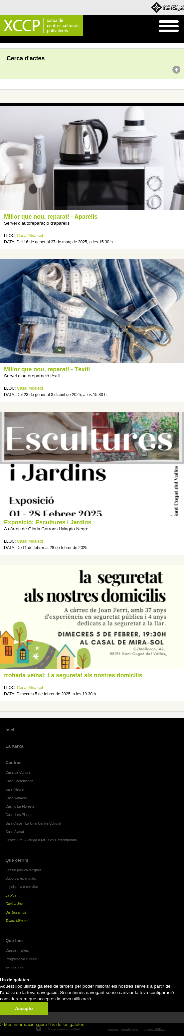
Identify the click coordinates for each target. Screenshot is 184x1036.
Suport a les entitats (21, 878)
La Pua (11, 895)
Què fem (14, 940)
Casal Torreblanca (19, 781)
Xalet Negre (15, 789)
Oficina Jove (15, 904)
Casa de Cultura (18, 772)
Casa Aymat (15, 832)
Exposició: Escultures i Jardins (47, 522)
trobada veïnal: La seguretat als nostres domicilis (73, 675)
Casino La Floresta (20, 806)
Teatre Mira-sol (17, 921)
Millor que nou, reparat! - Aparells (50, 216)
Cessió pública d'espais (24, 870)
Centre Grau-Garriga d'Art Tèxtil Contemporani (41, 840)
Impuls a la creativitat (22, 887)
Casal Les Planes (19, 815)
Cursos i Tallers (17, 950)
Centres (14, 762)
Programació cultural (21, 959)
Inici (3, 40)
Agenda (18, 40)
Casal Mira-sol (30, 235)
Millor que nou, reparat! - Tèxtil (47, 369)
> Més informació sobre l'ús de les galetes (42, 1024)
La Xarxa (15, 746)
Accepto (24, 1008)
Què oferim (17, 860)
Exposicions (15, 967)
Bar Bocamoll (16, 912)
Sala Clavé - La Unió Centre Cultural (33, 823)
